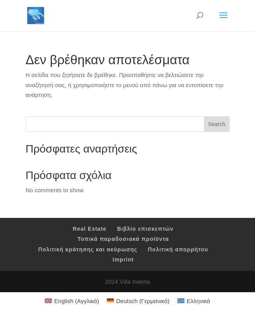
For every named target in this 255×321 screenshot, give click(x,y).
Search (216, 124)
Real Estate (89, 229)
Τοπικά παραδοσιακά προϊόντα (123, 239)
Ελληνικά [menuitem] (198, 301)
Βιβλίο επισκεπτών (145, 229)
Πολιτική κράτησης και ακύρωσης (87, 249)
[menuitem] (72, 300)
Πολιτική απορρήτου (178, 249)
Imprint (123, 259)
